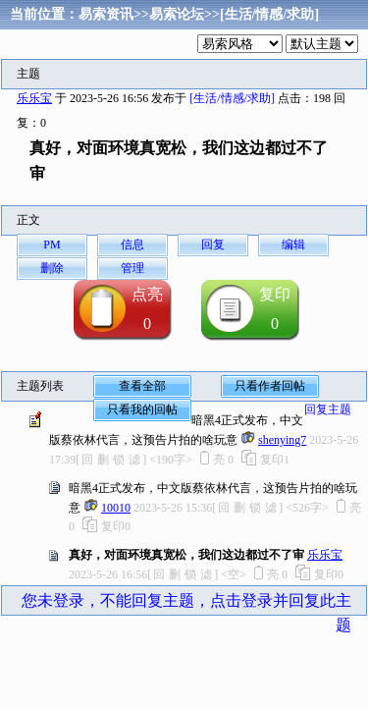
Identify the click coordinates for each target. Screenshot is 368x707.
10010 (116, 508)
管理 (132, 268)
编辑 (293, 244)
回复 (213, 244)
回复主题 (327, 409)
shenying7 (282, 440)
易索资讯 (106, 14)
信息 (132, 244)
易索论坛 (176, 14)
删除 (52, 268)
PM (51, 244)
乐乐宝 (34, 98)
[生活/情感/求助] (269, 14)
